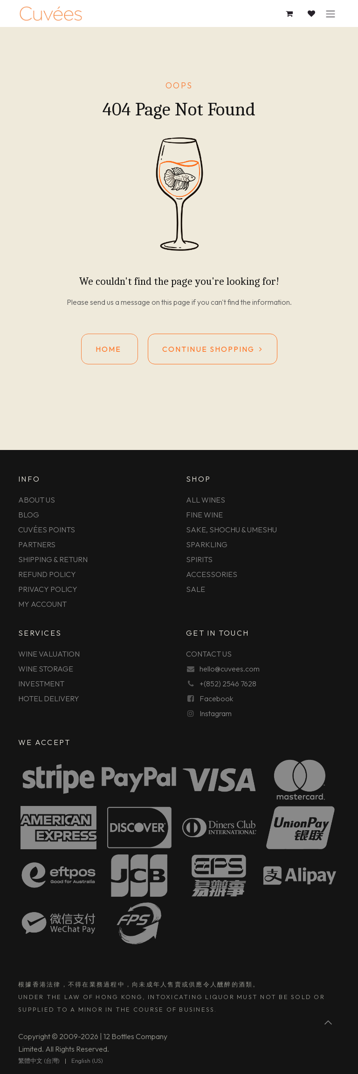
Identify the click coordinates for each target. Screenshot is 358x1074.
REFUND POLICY (47, 574)
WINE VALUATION (49, 653)
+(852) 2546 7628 (228, 683)
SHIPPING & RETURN (53, 559)
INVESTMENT (41, 683)
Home (110, 349)
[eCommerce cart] (289, 13)
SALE (195, 589)
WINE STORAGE (45, 668)
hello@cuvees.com (230, 668)
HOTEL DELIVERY (48, 698)
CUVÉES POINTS (46, 529)
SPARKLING (206, 544)
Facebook (216, 698)
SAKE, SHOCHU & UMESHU (231, 529)
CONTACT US (209, 653)
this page (175, 302)
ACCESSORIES (211, 574)
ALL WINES (205, 499)
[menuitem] (39, 1061)
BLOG (28, 514)
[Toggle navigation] (330, 13)
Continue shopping (212, 349)
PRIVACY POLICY (47, 589)
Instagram (216, 713)
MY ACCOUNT (42, 604)
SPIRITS (199, 559)
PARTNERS (36, 544)
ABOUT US (36, 499)
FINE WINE (204, 514)
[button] (328, 1022)
